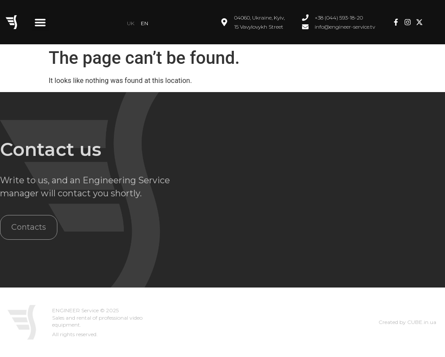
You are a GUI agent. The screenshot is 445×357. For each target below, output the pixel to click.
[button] (40, 22)
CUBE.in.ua (421, 322)
